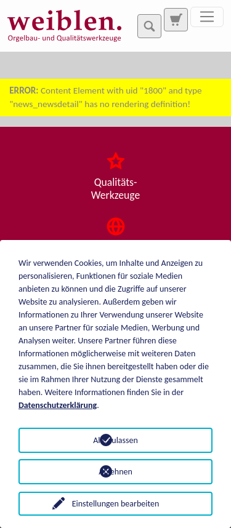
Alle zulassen (115, 440)
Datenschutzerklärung (57, 405)
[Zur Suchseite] (175, 19)
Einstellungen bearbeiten (116, 503)
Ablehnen (115, 471)
